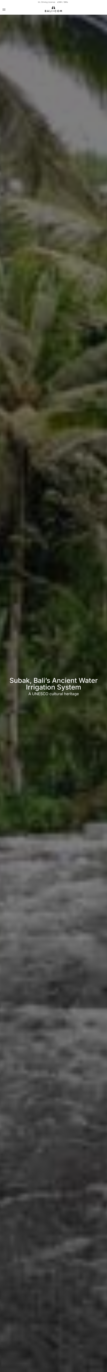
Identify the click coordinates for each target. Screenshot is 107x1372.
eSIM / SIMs (63, 2)
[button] (4, 10)
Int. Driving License (46, 2)
